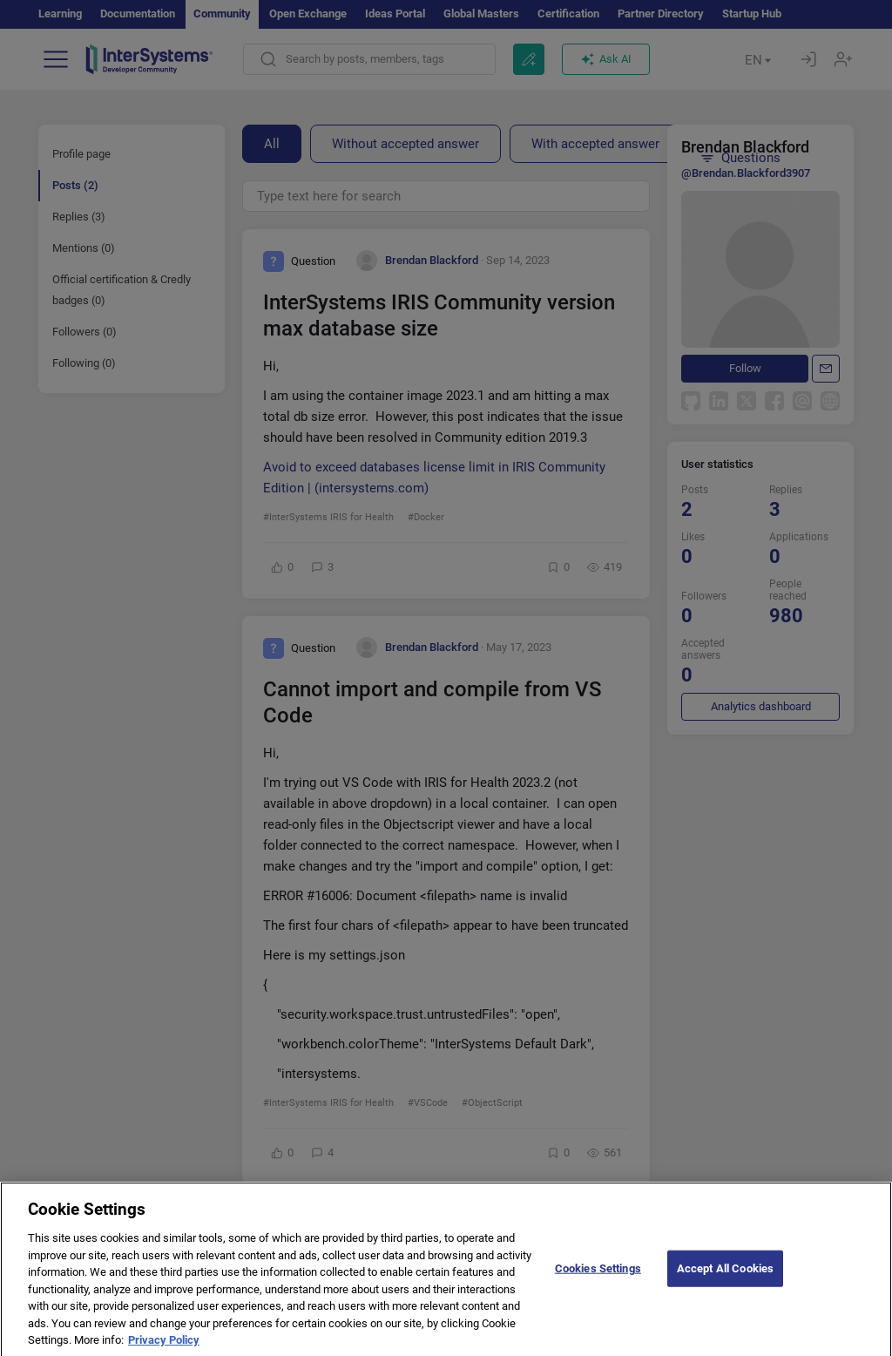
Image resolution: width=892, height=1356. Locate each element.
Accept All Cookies (725, 1279)
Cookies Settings (598, 1279)
